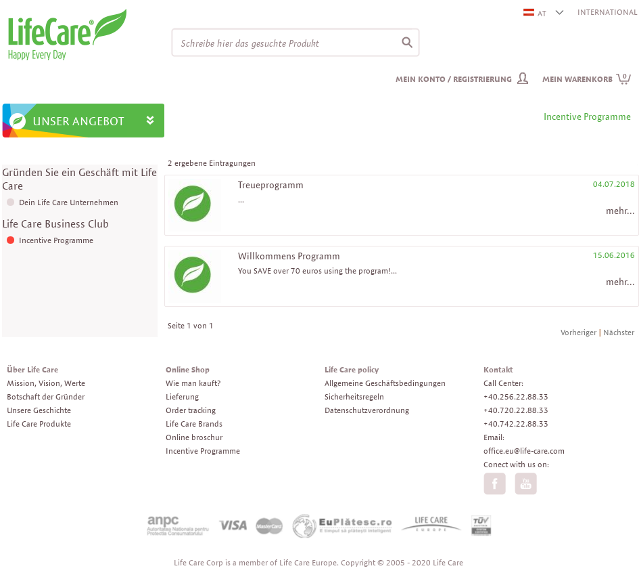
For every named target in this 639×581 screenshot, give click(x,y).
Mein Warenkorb (587, 79)
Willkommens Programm (289, 256)
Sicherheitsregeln (354, 396)
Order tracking (191, 410)
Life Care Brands (194, 423)
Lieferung (182, 396)
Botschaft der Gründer (46, 396)
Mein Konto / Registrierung (454, 79)
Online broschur (194, 437)
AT (535, 13)
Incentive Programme (56, 240)
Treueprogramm (271, 185)
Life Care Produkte (39, 423)
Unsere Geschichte (39, 410)
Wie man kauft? (193, 383)
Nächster (618, 332)
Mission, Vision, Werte (46, 383)
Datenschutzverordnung (367, 410)
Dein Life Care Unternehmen (68, 202)
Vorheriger (578, 332)
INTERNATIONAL (607, 12)
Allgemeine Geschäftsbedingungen (385, 383)
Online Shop (188, 369)
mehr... (620, 211)
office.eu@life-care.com (524, 451)
